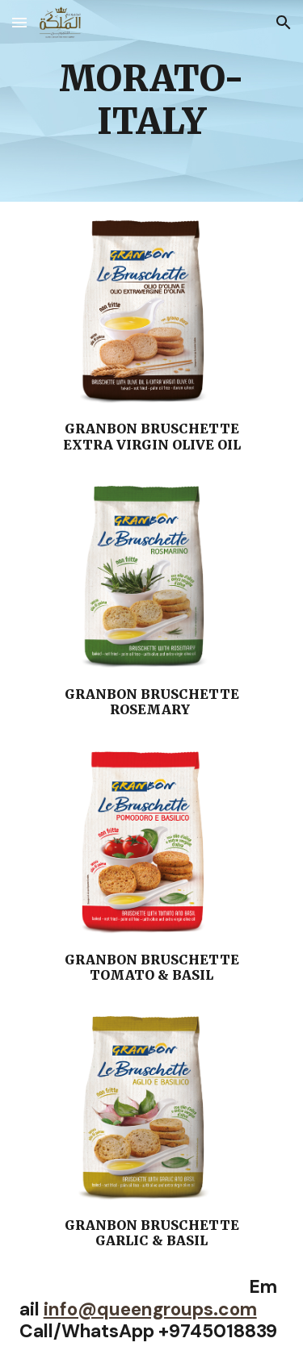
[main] (152, 101)
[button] (19, 22)
